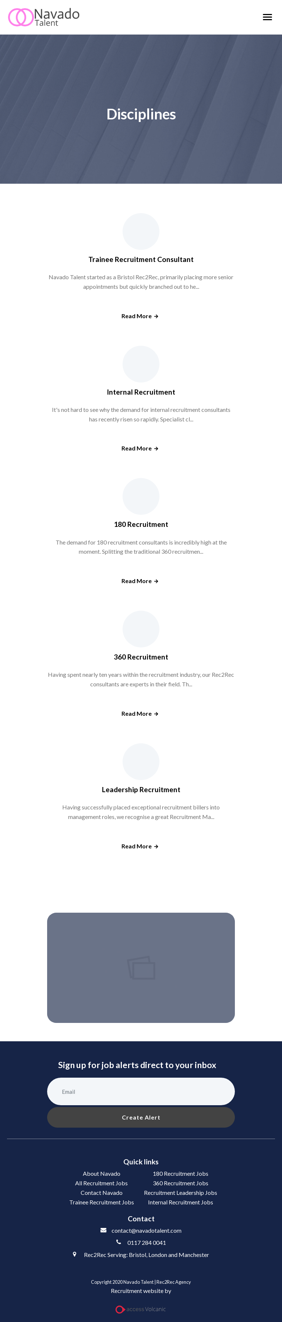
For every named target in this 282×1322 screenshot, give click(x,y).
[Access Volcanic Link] (141, 1309)
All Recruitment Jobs (101, 1182)
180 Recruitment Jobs (180, 1173)
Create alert (141, 1117)
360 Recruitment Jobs (180, 1182)
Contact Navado (102, 1192)
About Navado (101, 1173)
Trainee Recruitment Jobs (101, 1202)
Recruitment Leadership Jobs (180, 1192)
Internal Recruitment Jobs (180, 1202)
